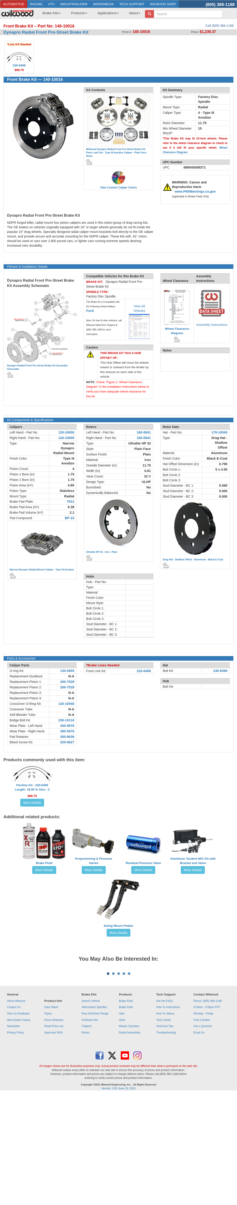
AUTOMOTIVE (13, 4)
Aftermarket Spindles (94, 1064)
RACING (36, 4)
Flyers (48, 1070)
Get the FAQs (164, 1057)
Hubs (122, 1076)
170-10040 (219, 432)
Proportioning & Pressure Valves (93, 861)
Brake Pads (126, 1064)
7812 (70, 501)
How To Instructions (168, 1064)
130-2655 (67, 671)
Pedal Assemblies (130, 1089)
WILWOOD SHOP (163, 4)
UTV (51, 4)
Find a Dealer (201, 1076)
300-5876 (67, 726)
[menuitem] (50, 14)
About (134, 13)
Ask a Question (202, 1083)
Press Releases (53, 1076)
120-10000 (66, 432)
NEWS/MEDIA (103, 4)
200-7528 (67, 682)
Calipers (87, 1083)
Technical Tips (164, 1083)
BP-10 (69, 518)
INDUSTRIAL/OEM (73, 4)
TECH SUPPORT (131, 4)
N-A (71, 676)
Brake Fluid (44, 863)
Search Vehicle (91, 1057)
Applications (108, 13)
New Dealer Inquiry (18, 1076)
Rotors (86, 1089)
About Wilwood (16, 1057)
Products (79, 13)
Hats (122, 1070)
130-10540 (66, 704)
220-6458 (144, 671)
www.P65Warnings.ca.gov (195, 191)
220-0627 (67, 742)
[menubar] (90, 14)
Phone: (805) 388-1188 (207, 1057)
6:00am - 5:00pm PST (206, 1064)
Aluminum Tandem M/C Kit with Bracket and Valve (193, 861)
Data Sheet (51, 1064)
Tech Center (163, 1076)
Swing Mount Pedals (118, 925)
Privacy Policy (15, 1089)
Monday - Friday (203, 1070)
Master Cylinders (129, 1083)
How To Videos (165, 1070)
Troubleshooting (166, 1089)
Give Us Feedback (18, 1070)
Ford (90, 311)
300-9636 (67, 737)
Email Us (198, 1089)
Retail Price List (53, 1083)
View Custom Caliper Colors (118, 187)
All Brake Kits (90, 1076)
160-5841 (144, 432)
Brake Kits (51, 13)
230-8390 (220, 671)
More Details (32, 802)
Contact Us (14, 1064)
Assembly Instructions (211, 325)
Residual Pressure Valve (143, 863)
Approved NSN (53, 1089)
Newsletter (13, 1083)
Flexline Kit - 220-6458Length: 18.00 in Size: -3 (32, 787)
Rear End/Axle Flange (95, 1070)
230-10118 (66, 720)
